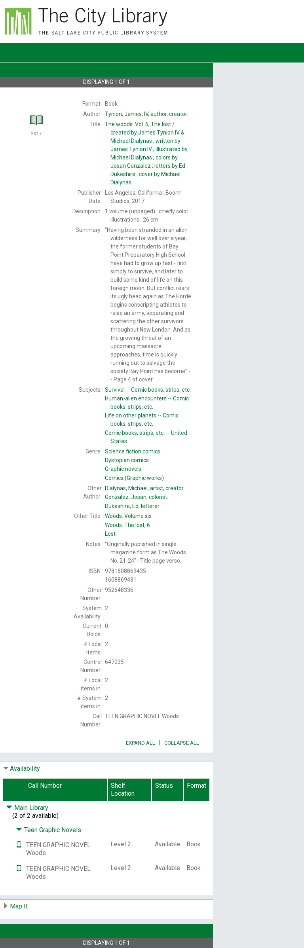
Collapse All (181, 743)
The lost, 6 (127, 525)
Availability (25, 768)
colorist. (136, 497)
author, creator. (146, 114)
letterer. (132, 506)
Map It (19, 906)
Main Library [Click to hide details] (27, 807)
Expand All (140, 743)
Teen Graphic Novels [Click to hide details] (48, 830)
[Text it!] (19, 845)
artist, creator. (144, 488)
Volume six (128, 516)
